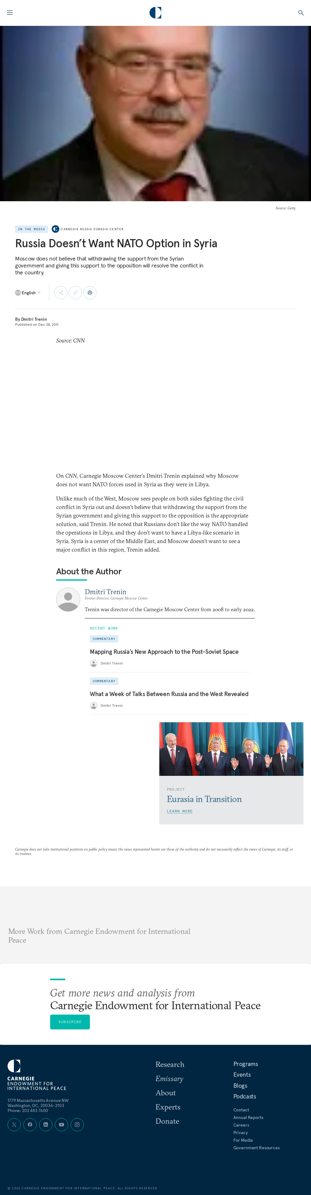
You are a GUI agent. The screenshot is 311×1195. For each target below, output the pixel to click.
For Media (243, 1140)
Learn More (180, 811)
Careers (241, 1125)
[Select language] (28, 292)
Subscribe (70, 1021)
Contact (241, 1110)
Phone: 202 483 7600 (28, 1110)
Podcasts (244, 1096)
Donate (167, 1121)
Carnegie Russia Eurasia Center (92, 229)
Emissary (169, 1078)
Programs (245, 1064)
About (166, 1092)
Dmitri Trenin (34, 319)
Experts (168, 1106)
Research (170, 1064)
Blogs (240, 1085)
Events (242, 1074)
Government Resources (256, 1148)
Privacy (240, 1132)
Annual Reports (248, 1117)
